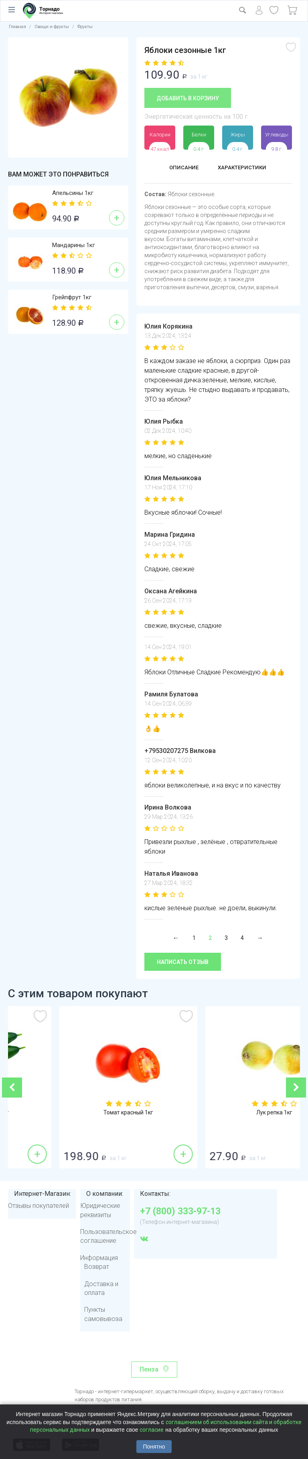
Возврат (96, 1266)
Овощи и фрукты (51, 26)
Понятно (154, 1446)
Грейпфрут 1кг (71, 297)
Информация (99, 1258)
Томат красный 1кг (227, 1113)
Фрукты (85, 26)
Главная (17, 26)
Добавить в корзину (187, 98)
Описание (180, 168)
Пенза (149, 1369)
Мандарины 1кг (73, 245)
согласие (152, 1430)
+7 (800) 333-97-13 (180, 1211)
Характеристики (244, 168)
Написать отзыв (183, 962)
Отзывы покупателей (38, 1205)
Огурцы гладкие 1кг (81, 1113)
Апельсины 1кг (72, 193)
